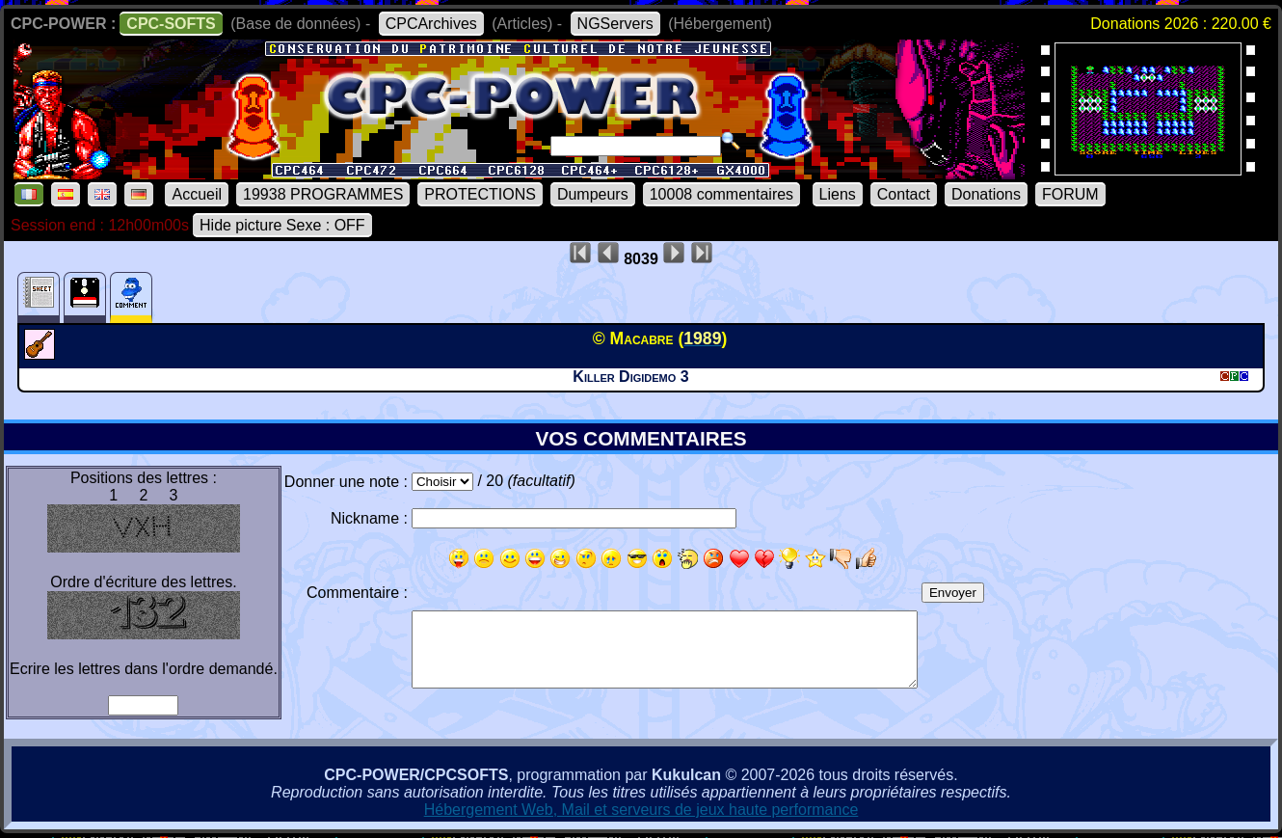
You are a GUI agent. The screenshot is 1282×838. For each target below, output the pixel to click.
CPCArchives (431, 23)
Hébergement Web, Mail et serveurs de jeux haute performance (641, 809)
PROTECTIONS (480, 194)
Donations (986, 194)
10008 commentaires (721, 194)
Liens (837, 194)
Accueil (197, 194)
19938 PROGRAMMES (323, 194)
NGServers (615, 23)
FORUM (1070, 194)
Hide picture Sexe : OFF (282, 225)
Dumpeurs (592, 194)
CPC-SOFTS (170, 23)
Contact (903, 194)
